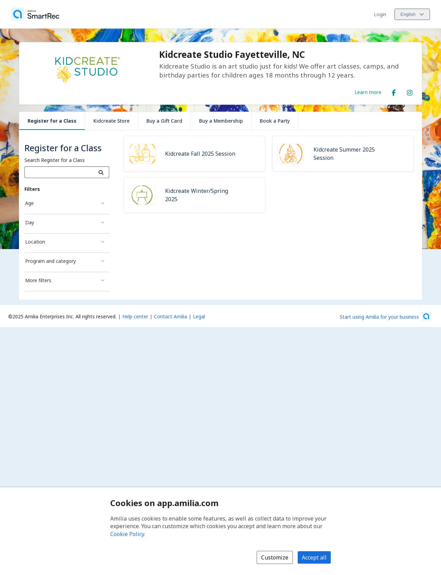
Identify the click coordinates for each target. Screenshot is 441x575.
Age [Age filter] (29, 203)
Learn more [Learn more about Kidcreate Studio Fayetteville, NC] (368, 92)
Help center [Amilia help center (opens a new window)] (135, 316)
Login (380, 14)
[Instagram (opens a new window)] (410, 91)
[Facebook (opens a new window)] (394, 91)
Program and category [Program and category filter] (50, 261)
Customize (274, 557)
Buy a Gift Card (164, 120)
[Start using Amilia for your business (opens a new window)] (385, 316)
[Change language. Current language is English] (412, 14)
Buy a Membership (221, 120)
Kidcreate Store (111, 120)
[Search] (101, 172)
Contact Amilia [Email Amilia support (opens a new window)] (170, 316)
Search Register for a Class (54, 160)
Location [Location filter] (35, 241)
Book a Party (275, 120)
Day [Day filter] (29, 222)
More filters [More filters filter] (38, 280)
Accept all (314, 557)
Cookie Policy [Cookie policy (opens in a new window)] (127, 534)
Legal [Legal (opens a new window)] (199, 316)
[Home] (35, 14)
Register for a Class (52, 120)
